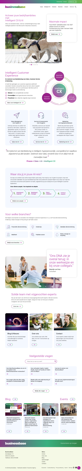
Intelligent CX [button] (47, 6)
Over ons (72, 6)
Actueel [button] (66, 6)
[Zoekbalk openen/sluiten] (75, 7)
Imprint (66, 467)
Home (43, 454)
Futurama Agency (31, 467)
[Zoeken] (55, 361)
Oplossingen (45, 459)
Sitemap (70, 467)
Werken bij (71, 1)
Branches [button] (60, 6)
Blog (43, 458)
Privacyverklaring (59, 467)
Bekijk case (54, 34)
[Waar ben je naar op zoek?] (39, 361)
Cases (41, 6)
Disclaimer (44, 467)
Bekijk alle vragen (40, 392)
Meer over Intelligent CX (14, 102)
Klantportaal (59, 1)
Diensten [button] (54, 6)
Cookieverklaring (51, 467)
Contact (65, 1)
